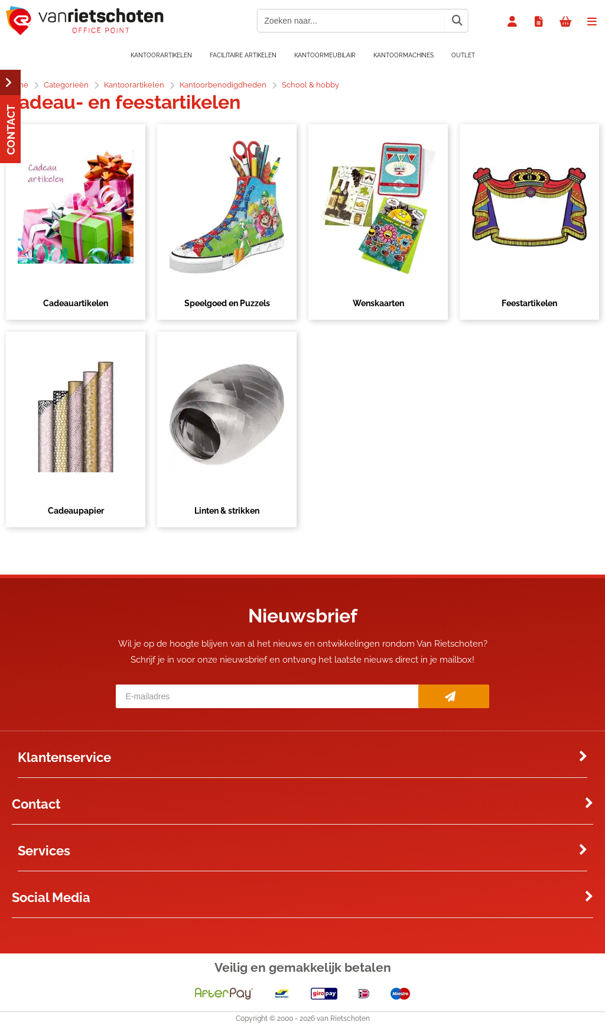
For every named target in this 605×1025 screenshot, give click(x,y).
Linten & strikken (226, 510)
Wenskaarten (378, 303)
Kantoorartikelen (161, 55)
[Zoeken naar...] (457, 21)
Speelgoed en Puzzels (227, 303)
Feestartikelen (529, 303)
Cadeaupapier (76, 510)
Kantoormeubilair (325, 55)
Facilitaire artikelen (243, 55)
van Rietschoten (343, 1018)
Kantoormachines (403, 55)
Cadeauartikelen (75, 303)
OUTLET (463, 55)
